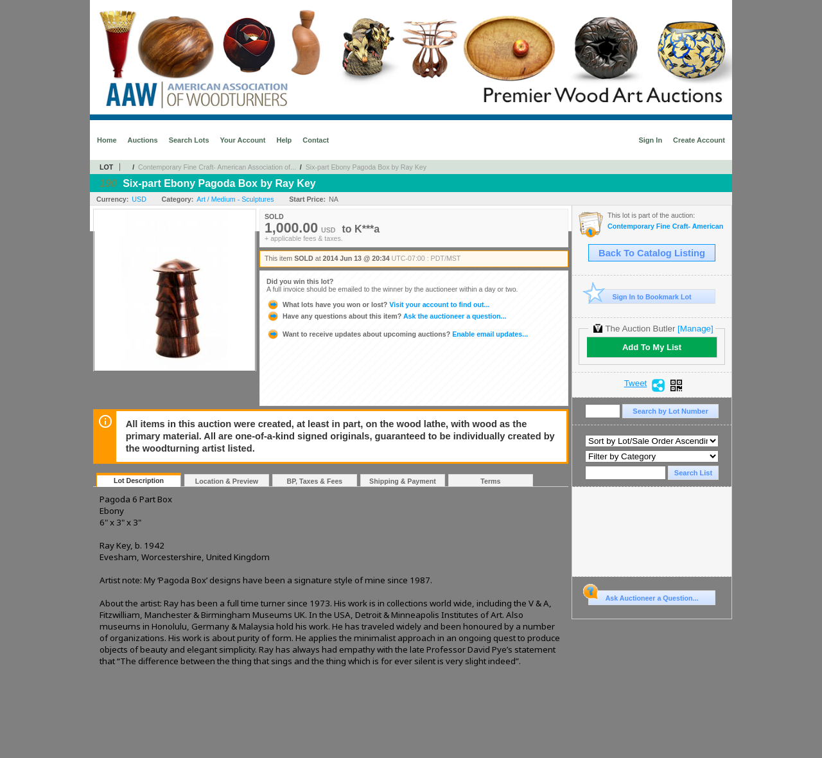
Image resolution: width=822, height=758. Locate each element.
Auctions (143, 140)
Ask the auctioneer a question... (386, 316)
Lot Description (139, 480)
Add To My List (651, 347)
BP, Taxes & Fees (315, 481)
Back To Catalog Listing (652, 253)
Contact (315, 140)
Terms (490, 481)
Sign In (650, 140)
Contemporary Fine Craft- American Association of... (217, 167)
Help (284, 140)
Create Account (699, 140)
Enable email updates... (397, 334)
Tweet (635, 383)
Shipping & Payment (402, 481)
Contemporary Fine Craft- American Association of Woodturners (666, 226)
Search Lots (189, 140)
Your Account (243, 140)
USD (139, 199)
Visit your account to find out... (378, 304)
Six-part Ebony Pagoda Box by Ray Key (366, 167)
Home (107, 140)
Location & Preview (226, 481)
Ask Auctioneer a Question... (643, 596)
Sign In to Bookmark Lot (640, 296)
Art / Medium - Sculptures (235, 199)
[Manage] (695, 328)
